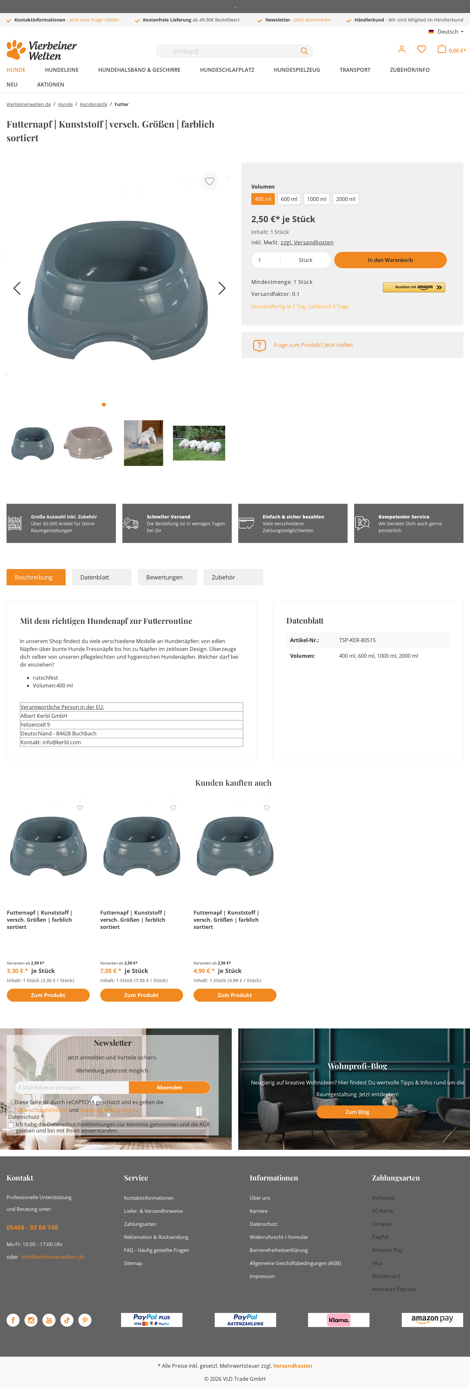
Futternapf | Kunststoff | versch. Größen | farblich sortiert (40, 920)
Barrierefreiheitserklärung (279, 1250)
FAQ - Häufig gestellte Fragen (156, 1250)
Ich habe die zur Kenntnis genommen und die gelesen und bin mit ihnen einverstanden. (113, 1127)
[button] (414, 290)
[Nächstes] (220, 290)
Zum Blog (357, 1112)
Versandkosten (292, 1365)
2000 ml (345, 199)
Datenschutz (263, 1224)
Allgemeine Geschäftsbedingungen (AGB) (295, 1263)
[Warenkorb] (452, 50)
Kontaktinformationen (149, 1198)
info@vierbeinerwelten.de (52, 1256)
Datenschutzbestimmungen (81, 1124)
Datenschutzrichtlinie (41, 1110)
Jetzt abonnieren (312, 20)
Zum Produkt (48, 995)
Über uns (260, 1198)
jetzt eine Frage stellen (94, 20)
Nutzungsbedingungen (108, 1110)
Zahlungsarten (140, 1224)
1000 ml (316, 199)
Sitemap (133, 1263)
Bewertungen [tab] (164, 577)
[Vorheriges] (15, 290)
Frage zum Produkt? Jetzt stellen (313, 344)
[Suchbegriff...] (226, 51)
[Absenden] (170, 1087)
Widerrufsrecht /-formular (279, 1237)
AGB (204, 1124)
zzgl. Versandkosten (307, 242)
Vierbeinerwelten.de (29, 104)
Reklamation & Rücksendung (156, 1237)
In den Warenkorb (390, 260)
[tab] (36, 577)
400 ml (263, 199)
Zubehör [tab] (223, 577)
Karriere (259, 1211)
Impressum (262, 1276)
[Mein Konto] (402, 51)
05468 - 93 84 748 (32, 1227)
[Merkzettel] (422, 51)
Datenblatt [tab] (94, 577)
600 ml (289, 199)
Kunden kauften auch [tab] (233, 782)
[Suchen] (304, 51)
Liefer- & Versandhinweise (153, 1211)
